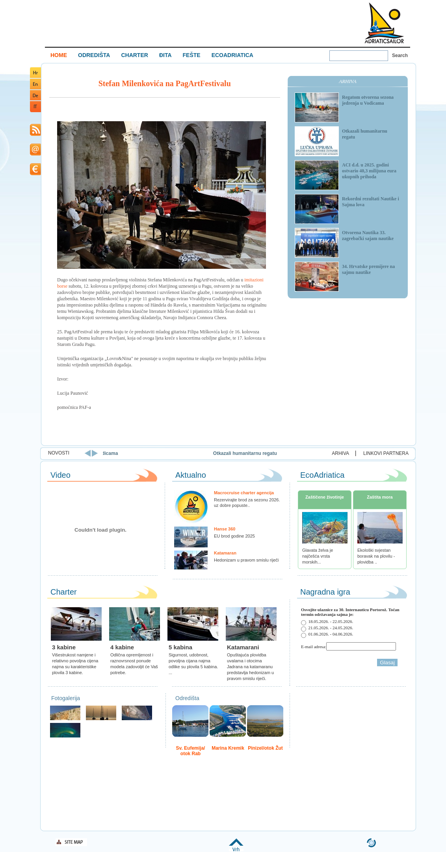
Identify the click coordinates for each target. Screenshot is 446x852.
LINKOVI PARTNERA (386, 453)
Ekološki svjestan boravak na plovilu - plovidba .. (376, 556)
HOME (58, 55)
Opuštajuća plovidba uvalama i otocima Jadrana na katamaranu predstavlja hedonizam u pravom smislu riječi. (250, 666)
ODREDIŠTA (94, 55)
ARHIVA (340, 453)
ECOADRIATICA (232, 55)
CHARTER (134, 55)
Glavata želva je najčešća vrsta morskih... (317, 556)
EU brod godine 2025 (234, 536)
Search (400, 55)
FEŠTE (192, 55)
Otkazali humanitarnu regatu (277, 453)
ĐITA (165, 55)
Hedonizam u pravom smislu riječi (246, 560)
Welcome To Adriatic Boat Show (384, 22)
